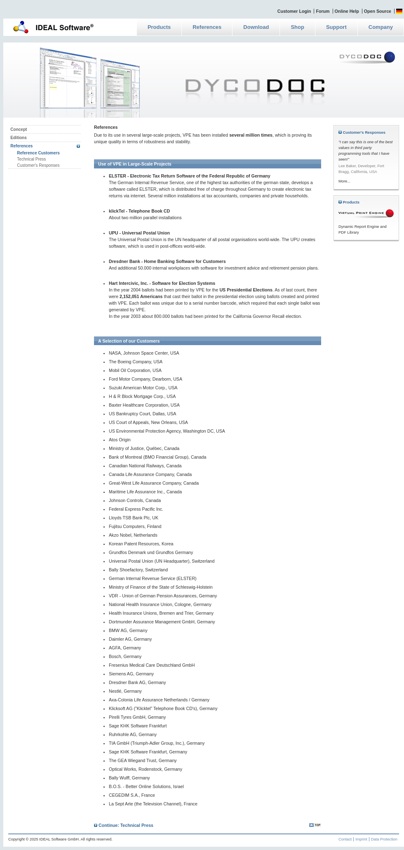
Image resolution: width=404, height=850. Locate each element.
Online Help (347, 11)
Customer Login (294, 11)
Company (381, 27)
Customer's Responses (38, 165)
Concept (18, 129)
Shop (297, 27)
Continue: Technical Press (123, 825)
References (207, 27)
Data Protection (384, 839)
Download (256, 27)
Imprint (361, 839)
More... (344, 181)
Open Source (377, 11)
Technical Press (31, 159)
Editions (18, 137)
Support (336, 27)
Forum (322, 11)
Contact (345, 839)
